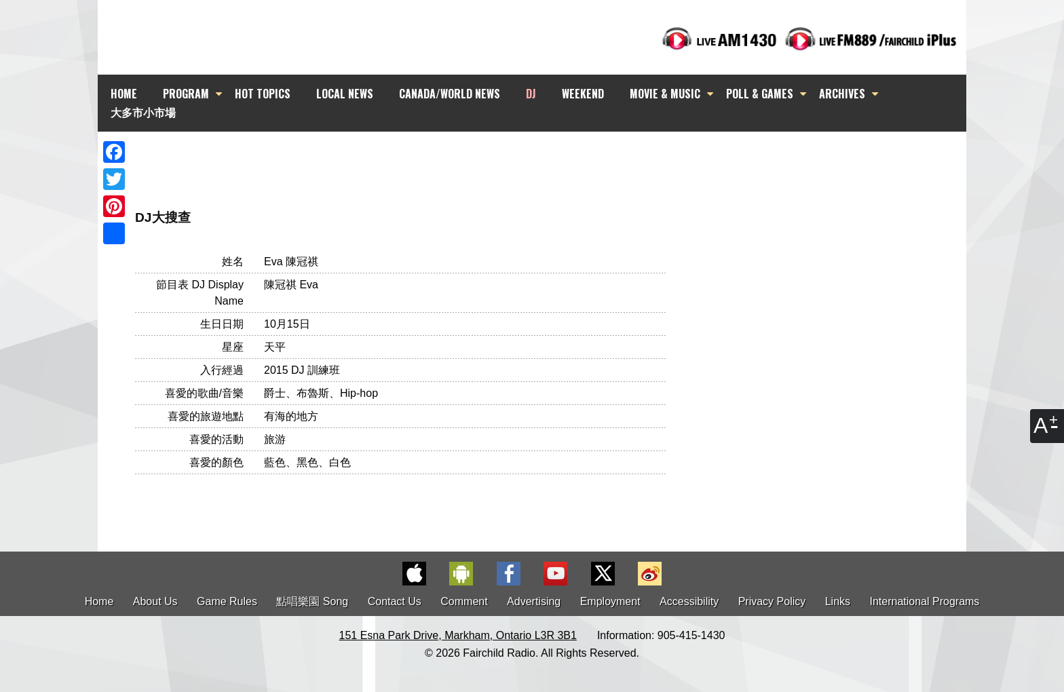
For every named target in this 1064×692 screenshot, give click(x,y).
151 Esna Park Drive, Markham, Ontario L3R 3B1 (458, 635)
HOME (124, 93)
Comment (463, 601)
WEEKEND (583, 93)
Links (837, 601)
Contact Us (394, 601)
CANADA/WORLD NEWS (449, 93)
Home (99, 601)
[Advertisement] (544, 156)
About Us (155, 601)
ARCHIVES (842, 93)
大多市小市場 (143, 112)
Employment (610, 601)
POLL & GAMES (759, 93)
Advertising (533, 601)
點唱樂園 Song (313, 601)
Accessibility (689, 601)
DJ (531, 93)
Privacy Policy (772, 601)
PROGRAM (186, 93)
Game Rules (227, 601)
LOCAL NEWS (344, 93)
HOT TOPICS (262, 93)
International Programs (925, 601)
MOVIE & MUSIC (665, 93)
